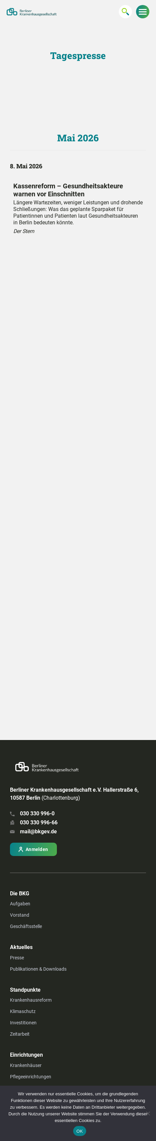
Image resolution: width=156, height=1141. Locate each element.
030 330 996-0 (37, 813)
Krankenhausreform (31, 1000)
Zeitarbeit (20, 1034)
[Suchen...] (125, 11)
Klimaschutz (23, 1011)
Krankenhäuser (26, 1065)
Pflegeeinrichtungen (30, 1076)
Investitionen (23, 1022)
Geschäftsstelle (26, 926)
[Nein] (147, 1113)
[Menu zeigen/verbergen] (142, 11)
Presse (17, 957)
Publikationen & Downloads (38, 969)
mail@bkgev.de (38, 831)
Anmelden (37, 849)
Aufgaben (20, 903)
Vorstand (19, 915)
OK (80, 1131)
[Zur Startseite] (32, 12)
